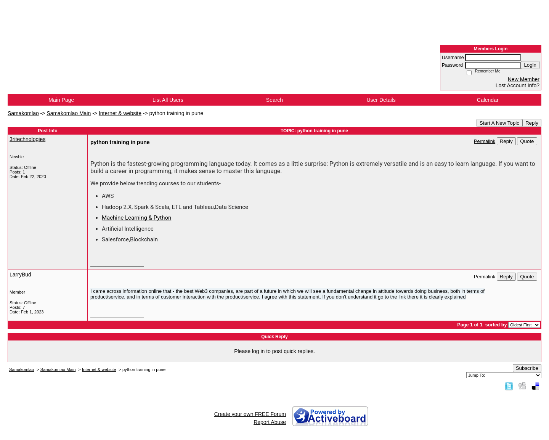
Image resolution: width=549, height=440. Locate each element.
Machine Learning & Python (136, 217)
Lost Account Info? (517, 85)
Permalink (484, 141)
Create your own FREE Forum (250, 414)
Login (530, 65)
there (413, 297)
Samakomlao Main (69, 113)
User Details (380, 100)
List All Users (167, 100)
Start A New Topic (499, 123)
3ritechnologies (27, 139)
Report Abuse (270, 422)
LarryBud (20, 274)
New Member (523, 79)
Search (274, 100)
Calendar (488, 100)
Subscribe (527, 368)
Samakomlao (23, 113)
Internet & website (120, 113)
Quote (527, 141)
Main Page (61, 100)
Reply (531, 123)
